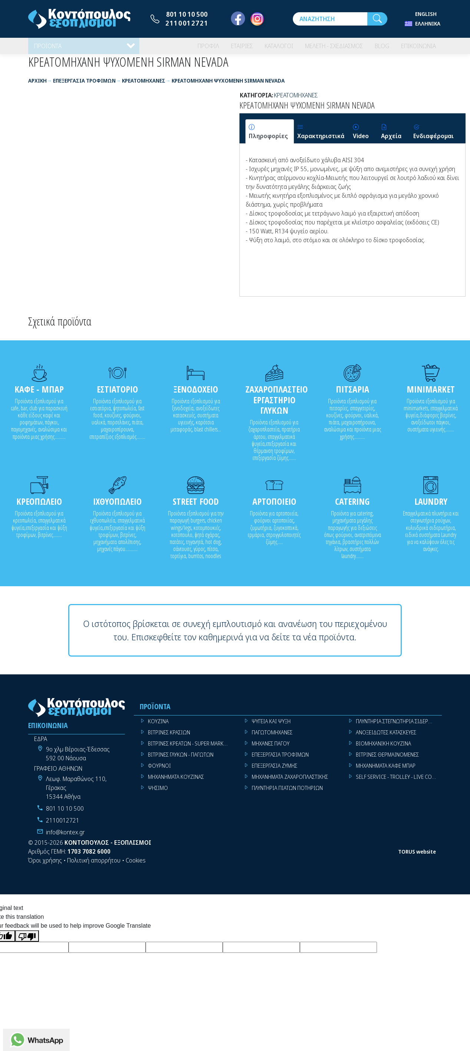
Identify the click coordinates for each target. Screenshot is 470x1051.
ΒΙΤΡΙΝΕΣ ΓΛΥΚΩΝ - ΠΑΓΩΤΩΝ (181, 759)
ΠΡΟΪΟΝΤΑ (49, 48)
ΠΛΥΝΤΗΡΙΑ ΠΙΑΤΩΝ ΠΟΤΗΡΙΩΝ (287, 792)
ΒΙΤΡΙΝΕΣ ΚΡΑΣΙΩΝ (169, 737)
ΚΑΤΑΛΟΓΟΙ (263, 48)
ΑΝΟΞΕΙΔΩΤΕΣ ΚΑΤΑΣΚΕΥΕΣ (386, 737)
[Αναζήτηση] (330, 19)
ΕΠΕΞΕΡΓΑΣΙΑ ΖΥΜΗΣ (274, 770)
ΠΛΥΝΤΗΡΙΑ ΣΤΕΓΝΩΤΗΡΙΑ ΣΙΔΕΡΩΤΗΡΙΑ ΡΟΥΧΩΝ (399, 726)
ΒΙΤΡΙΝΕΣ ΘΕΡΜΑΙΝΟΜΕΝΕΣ (387, 759)
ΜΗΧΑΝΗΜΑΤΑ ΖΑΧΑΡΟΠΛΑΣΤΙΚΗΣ (290, 781)
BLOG (376, 48)
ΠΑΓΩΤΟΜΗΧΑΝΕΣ (272, 737)
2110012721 (186, 23)
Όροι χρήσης (45, 865)
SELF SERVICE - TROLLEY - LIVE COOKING (399, 781)
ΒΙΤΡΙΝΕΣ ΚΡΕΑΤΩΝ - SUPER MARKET (188, 748)
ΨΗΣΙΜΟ (158, 792)
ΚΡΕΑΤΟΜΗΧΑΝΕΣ (296, 100)
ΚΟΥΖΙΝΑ (158, 726)
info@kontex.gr (65, 837)
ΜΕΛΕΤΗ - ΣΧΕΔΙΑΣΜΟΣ (324, 48)
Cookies (136, 865)
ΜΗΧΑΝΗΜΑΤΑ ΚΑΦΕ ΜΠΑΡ (386, 770)
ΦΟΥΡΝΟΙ (159, 770)
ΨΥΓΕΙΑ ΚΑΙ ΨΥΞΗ (271, 726)
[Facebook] (238, 19)
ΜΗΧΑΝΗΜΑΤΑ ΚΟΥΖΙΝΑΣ (176, 781)
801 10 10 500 (187, 14)
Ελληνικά (427, 23)
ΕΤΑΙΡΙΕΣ (222, 48)
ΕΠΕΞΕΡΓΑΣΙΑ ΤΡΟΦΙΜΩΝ (280, 759)
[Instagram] (257, 19)
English (426, 13)
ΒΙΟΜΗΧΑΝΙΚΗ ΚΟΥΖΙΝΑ (383, 748)
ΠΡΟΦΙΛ (186, 48)
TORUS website (417, 856)
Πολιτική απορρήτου (93, 865)
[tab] (269, 136)
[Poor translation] (27, 941)
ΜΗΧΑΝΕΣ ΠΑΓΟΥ (270, 748)
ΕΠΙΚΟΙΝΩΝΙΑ (415, 48)
